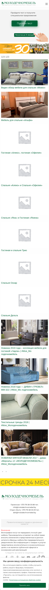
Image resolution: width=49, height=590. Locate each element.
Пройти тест (24, 23)
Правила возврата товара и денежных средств (24, 523)
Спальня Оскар (9, 283)
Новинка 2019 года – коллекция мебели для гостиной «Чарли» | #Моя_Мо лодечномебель (23, 351)
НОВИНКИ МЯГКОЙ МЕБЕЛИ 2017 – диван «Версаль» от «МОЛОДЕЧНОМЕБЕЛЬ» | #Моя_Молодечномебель (23, 461)
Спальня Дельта (9, 315)
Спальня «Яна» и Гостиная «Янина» (20, 218)
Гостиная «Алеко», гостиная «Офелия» (21, 153)
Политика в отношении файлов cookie (25, 580)
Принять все (24, 585)
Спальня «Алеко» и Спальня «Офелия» (21, 185)
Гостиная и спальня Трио (14, 250)
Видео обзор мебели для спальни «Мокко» (23, 87)
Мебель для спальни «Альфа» (17, 120)
